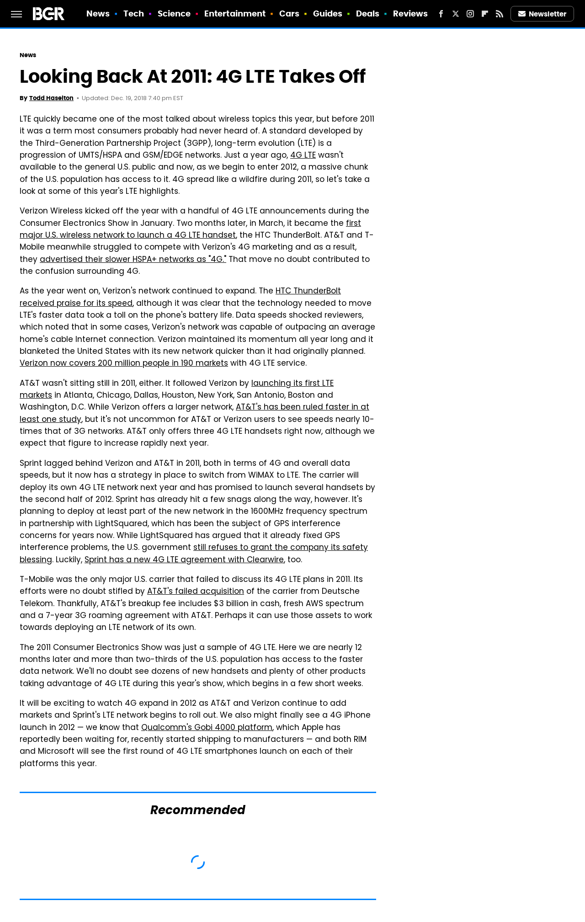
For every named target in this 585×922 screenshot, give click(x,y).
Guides (328, 13)
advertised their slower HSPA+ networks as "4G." (133, 260)
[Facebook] (441, 13)
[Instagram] (470, 13)
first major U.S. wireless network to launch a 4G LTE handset (190, 230)
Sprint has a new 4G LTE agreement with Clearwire (184, 560)
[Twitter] (455, 13)
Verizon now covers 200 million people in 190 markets (124, 363)
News (98, 13)
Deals (368, 13)
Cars (289, 13)
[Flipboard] (485, 13)
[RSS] (499, 13)
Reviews (410, 13)
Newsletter (542, 14)
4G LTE (303, 155)
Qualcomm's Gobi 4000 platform (206, 728)
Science (174, 13)
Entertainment (235, 13)
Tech (133, 13)
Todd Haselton (51, 98)
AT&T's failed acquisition (195, 592)
